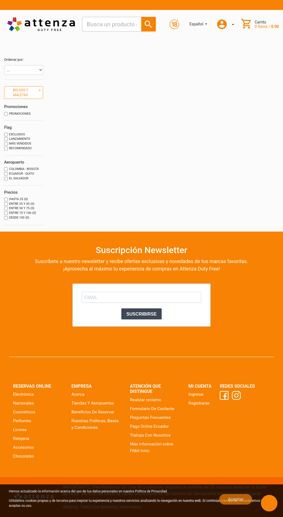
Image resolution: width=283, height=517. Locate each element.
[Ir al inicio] (41, 24)
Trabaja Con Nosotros (150, 435)
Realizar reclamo (145, 399)
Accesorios (23, 447)
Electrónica (23, 394)
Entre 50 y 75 (19, 208)
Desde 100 (16, 218)
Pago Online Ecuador (149, 426)
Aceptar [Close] (235, 499)
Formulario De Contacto (152, 408)
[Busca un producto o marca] (148, 24)
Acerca (78, 394)
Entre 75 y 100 (20, 213)
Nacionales (23, 403)
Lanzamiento (17, 139)
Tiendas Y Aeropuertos (93, 403)
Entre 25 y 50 (19, 204)
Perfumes (22, 420)
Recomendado (18, 148)
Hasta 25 (16, 199)
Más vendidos (17, 143)
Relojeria (21, 438)
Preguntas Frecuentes (150, 417)
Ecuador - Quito (19, 174)
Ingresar (196, 394)
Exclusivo (14, 134)
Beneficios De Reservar (93, 412)
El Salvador (16, 178)
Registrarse (199, 403)
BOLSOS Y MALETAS (27, 92)
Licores (20, 429)
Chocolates (23, 456)
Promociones (17, 114)
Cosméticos (24, 412)
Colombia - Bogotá (21, 169)
